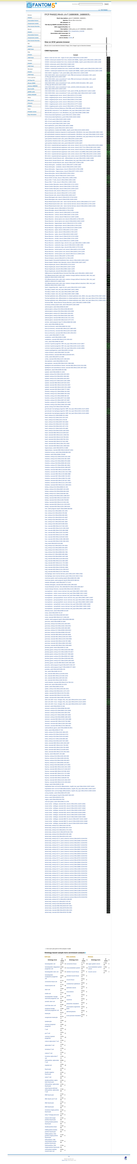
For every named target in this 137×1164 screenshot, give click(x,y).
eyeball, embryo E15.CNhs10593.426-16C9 (57, 378)
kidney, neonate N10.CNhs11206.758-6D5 (57, 500)
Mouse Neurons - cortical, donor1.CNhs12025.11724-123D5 (62, 212)
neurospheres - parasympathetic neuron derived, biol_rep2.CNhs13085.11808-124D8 (69, 600)
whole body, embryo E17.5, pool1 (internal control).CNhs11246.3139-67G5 (66, 895)
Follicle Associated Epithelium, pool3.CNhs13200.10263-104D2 (62, 117)
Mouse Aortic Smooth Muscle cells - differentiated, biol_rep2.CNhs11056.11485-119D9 (69, 160)
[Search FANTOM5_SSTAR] (91, 4)
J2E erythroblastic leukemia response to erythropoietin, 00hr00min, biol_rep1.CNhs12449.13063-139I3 (74, 132)
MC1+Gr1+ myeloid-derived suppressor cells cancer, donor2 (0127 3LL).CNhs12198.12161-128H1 (73, 147)
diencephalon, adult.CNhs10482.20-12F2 (56, 361)
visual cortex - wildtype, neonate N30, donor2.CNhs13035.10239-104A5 (65, 814)
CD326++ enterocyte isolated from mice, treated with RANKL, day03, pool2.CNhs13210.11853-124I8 (73, 70)
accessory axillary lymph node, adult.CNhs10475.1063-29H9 (62, 304)
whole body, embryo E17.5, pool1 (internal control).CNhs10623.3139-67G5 (66, 851)
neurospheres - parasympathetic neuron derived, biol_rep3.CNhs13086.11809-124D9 (69, 602)
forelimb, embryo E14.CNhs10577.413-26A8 (57, 398)
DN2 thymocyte (49, 1103)
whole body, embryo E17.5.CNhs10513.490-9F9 (58, 899)
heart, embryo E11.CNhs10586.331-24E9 (56, 415)
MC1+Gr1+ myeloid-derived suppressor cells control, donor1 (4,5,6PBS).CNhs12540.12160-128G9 (72, 151)
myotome (69, 999)
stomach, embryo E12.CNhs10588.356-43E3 (57, 708)
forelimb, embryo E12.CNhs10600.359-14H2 (57, 393)
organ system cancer (94, 963)
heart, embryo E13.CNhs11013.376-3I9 (56, 419)
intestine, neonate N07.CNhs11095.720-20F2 (57, 476)
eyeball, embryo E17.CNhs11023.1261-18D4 (57, 380)
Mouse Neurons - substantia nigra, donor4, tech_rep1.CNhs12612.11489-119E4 (67, 243)
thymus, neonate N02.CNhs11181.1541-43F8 (57, 767)
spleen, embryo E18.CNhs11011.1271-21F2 (57, 691)
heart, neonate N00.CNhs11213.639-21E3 (57, 432)
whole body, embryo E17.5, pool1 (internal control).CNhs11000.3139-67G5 (66, 869)
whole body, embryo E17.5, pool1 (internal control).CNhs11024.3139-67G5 (66, 871)
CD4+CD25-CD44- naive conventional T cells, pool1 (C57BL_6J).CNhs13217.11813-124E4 (70, 91)
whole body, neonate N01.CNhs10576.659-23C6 (58, 908)
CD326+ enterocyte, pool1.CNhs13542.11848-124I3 (59, 64)
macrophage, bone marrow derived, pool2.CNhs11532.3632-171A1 (64, 576)
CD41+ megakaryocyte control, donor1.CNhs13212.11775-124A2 (63, 101)
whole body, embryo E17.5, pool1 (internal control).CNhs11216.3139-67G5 (66, 892)
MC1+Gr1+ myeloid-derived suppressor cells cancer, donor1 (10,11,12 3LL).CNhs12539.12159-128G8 (74, 145)
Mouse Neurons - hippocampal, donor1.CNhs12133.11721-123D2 (63, 223)
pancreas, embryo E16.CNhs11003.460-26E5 (57, 628)
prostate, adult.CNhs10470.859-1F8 (55, 669)
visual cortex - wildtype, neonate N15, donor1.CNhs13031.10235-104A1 (65, 803)
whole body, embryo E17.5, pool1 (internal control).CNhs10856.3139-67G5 (66, 864)
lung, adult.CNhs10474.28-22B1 (54, 543)
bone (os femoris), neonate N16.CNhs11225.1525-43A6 (60, 330)
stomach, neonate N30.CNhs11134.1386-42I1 (58, 725)
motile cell (48, 993)
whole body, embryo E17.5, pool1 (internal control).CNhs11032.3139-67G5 (66, 873)
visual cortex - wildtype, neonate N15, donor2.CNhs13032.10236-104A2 (65, 806)
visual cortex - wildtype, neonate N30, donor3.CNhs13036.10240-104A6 (65, 816)
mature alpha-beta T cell (52, 1041)
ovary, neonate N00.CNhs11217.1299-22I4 (57, 617)
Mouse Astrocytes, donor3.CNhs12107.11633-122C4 (59, 175)
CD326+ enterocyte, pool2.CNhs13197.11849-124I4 (59, 66)
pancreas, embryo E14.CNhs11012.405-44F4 (57, 623)
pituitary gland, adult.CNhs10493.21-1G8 (56, 647)
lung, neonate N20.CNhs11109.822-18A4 (56, 567)
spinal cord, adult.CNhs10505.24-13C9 (56, 684)
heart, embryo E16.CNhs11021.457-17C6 (56, 426)
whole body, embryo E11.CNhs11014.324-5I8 (57, 825)
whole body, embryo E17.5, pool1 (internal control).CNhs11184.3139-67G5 (66, 888)
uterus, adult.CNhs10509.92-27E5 (54, 797)
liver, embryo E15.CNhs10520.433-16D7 (56, 517)
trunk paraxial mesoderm (73, 1015)
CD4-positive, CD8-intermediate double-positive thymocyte (51, 1141)
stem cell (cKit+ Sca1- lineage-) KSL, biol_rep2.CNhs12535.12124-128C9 (65, 701)
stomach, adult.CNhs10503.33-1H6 (55, 706)
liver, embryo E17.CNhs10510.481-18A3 (56, 521)
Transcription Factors (33, 20)
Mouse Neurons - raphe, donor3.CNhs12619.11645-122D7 (61, 234)
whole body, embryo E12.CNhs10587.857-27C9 (58, 827)
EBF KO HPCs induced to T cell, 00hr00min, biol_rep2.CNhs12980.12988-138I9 (67, 112)
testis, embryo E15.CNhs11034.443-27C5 (56, 734)
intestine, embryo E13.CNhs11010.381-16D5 (57, 458)
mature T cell (48, 1053)
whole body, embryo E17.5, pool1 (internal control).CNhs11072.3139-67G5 (66, 877)
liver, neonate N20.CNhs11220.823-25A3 (56, 537)
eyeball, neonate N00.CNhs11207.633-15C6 (57, 382)
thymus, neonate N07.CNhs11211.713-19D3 (57, 773)
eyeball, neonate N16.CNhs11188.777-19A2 (57, 389)
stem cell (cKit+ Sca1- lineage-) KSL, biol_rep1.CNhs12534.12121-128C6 (65, 699)
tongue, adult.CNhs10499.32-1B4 (54, 784)
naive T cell (48, 1077)
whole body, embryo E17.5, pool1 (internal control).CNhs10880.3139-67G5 (66, 866)
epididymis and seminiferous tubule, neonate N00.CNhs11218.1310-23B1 (65, 365)
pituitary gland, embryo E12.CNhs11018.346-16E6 (59, 649)
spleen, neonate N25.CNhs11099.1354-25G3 (57, 697)
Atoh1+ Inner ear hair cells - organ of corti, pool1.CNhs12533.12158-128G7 (66, 57)
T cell (46, 1029)
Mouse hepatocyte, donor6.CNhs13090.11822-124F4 (60, 269)
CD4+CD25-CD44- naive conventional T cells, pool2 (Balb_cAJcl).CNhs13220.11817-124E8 (70, 93)
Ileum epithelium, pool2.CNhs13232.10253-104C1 (59, 128)
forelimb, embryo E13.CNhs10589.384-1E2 (57, 396)
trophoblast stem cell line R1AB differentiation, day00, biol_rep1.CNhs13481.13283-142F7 (70, 788)
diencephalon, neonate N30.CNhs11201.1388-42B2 (59, 363)
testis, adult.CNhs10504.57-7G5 (54, 730)
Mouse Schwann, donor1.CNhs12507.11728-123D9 (59, 255)
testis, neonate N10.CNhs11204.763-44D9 (57, 747)
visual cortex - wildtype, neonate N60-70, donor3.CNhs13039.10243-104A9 (66, 823)
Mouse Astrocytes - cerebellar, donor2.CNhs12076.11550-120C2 (63, 166)
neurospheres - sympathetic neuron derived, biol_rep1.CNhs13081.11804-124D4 (67, 604)
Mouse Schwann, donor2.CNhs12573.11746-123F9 (59, 258)
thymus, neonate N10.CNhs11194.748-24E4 (57, 775)
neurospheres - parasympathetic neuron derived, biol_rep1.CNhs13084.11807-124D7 (69, 597)
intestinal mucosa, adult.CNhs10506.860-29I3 (58, 452)
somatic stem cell (50, 1001)
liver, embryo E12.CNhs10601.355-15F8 (56, 511)
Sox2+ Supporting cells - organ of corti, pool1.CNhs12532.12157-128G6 (65, 287)
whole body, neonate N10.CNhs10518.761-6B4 (58, 912)
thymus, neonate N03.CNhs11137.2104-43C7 (58, 769)
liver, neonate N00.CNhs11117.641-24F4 (56, 526)
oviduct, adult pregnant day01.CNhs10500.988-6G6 (59, 619)
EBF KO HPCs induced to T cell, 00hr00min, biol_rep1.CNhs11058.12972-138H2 (67, 110)
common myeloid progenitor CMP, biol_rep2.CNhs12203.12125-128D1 (64, 346)
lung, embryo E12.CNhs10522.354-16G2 (56, 545)
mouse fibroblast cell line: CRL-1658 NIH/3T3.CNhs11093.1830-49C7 (64, 586)
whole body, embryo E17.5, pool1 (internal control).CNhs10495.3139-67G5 (66, 840)
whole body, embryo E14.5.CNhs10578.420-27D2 (59, 832)
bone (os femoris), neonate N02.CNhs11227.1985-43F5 (60, 328)
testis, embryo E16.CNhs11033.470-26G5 (56, 736)
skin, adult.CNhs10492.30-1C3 (53, 671)
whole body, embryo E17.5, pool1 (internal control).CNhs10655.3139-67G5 (66, 856)
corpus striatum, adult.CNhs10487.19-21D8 (57, 352)
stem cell (47, 989)
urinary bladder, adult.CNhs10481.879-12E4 (57, 793)
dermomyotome (70, 1011)
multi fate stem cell (50, 1005)
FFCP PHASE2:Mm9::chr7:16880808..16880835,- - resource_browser (40, 4)
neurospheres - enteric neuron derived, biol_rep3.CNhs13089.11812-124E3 (66, 595)
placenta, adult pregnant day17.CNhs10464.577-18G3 (60, 667)
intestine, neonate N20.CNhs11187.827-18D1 (58, 480)
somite (68, 995)
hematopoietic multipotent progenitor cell (51, 976)
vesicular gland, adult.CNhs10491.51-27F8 (57, 801)
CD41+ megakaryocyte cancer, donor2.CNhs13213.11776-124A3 (63, 97)
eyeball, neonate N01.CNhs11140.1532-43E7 (57, 385)
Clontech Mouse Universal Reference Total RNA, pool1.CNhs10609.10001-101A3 (67, 108)
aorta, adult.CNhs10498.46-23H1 (54, 324)
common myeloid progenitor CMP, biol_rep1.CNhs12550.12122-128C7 (64, 343)
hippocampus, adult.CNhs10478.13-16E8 (56, 448)
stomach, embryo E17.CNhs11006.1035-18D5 (58, 715)
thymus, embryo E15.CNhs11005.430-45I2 (57, 758)
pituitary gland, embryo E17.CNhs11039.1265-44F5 (59, 660)
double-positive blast (51, 1126)
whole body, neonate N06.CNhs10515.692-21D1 (58, 910)
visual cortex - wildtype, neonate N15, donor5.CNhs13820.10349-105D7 (65, 810)
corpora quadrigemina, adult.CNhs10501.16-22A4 (59, 350)
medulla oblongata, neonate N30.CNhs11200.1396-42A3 (61, 584)
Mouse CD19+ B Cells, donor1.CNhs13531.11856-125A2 (61, 177)
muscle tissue (70, 979)
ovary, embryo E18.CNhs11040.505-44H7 (56, 615)
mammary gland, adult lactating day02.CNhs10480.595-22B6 (62, 578)
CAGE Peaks (31, 49)
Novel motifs (31, 88)
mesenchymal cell (50, 985)
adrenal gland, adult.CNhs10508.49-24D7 (56, 307)
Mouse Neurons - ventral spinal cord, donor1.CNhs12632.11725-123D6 (65, 249)
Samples (30, 17)
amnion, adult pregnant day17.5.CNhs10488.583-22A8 (60, 322)
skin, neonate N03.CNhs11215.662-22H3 (56, 675)
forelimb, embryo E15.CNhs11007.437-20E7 (57, 400)
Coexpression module (33, 23)
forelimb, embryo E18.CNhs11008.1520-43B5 (58, 404)
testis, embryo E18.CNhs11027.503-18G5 (56, 741)
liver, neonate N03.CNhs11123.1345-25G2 (57, 528)
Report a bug (64, 1160)
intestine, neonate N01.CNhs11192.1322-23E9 (58, 471)
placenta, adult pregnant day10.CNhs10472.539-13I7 (60, 665)
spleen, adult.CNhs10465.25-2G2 (54, 686)
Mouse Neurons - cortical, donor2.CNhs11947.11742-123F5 (61, 214)
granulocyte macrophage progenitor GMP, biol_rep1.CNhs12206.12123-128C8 (67, 408)
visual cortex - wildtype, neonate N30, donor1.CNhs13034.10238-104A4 (65, 812)
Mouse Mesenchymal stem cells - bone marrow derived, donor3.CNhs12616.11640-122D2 (70, 206)
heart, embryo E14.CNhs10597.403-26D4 (56, 422)
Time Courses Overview (34, 26)
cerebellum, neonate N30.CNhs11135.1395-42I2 (58, 339)
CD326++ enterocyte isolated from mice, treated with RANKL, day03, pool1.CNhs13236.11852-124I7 (73, 68)
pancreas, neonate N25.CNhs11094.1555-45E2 (58, 643)
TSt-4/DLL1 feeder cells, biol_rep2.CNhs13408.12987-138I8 (61, 291)
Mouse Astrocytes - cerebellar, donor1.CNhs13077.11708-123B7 (63, 164)
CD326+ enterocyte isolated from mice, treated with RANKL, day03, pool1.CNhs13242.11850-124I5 (73, 59)
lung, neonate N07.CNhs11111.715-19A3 (56, 563)
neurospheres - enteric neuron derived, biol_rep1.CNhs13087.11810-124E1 (66, 591)
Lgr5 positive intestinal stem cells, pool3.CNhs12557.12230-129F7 (63, 143)
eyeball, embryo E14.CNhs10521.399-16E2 (57, 376)
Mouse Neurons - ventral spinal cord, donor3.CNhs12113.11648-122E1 (65, 253)
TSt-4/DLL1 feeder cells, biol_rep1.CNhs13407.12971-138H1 (62, 289)
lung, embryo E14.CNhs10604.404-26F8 (56, 547)
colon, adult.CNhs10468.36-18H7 (54, 341)
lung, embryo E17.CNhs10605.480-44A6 (56, 554)
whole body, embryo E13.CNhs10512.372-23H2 (58, 830)
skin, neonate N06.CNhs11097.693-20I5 (56, 678)
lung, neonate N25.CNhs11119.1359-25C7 (57, 569)
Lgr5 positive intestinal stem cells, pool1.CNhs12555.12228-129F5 (63, 138)
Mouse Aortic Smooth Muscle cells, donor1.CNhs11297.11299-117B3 (64, 162)
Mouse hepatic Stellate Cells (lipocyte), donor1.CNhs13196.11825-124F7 (65, 262)
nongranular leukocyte (51, 1017)
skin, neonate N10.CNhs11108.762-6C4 (56, 680)
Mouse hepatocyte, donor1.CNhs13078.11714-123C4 (60, 264)
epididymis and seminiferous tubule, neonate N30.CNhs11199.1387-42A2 (65, 367)
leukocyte (47, 1013)
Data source (31, 100)
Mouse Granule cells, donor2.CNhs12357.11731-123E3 (60, 193)
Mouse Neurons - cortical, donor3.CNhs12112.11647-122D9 (62, 216)
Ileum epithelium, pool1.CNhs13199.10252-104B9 (59, 125)
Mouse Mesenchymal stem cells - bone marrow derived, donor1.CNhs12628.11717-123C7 (70, 201)
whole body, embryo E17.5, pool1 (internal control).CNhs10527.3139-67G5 (66, 845)
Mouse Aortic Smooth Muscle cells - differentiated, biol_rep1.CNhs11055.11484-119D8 (69, 158)
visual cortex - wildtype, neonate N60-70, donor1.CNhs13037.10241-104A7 (66, 819)
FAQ (69, 1156)
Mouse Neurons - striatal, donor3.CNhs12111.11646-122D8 (61, 240)
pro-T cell (47, 1033)
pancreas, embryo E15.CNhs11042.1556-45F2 (58, 626)
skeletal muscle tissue (72, 971)
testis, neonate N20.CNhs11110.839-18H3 (57, 749)
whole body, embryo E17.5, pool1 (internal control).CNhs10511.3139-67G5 (66, 842)
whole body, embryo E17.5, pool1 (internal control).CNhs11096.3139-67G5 (66, 882)
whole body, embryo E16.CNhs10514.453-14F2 (58, 836)
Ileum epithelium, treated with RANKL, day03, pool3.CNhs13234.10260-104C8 (67, 130)
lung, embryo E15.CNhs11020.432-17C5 (56, 550)
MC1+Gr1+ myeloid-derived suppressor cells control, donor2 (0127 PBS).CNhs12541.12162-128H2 (73, 154)
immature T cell (49, 1049)
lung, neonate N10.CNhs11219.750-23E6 (56, 565)
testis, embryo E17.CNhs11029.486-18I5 (56, 738)
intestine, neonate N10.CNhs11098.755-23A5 (58, 478)
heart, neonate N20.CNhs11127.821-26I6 (56, 441)
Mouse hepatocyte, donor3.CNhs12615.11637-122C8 (60, 266)
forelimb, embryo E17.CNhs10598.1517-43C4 (58, 402)
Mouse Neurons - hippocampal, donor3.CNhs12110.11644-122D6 (63, 227)
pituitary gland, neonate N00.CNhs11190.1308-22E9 (60, 662)
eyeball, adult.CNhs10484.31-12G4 (55, 372)
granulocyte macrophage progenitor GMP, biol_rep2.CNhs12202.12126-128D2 (67, 411)
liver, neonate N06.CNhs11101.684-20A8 (56, 530)
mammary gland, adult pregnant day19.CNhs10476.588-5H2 (62, 580)
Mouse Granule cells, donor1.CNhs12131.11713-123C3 (60, 190)
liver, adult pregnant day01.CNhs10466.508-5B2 (58, 508)
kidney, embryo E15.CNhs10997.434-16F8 (57, 489)
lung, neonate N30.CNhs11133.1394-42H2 (57, 571)
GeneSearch (75, 4)
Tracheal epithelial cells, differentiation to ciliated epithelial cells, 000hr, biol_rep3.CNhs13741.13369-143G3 (75, 300)
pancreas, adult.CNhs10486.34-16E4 (55, 621)
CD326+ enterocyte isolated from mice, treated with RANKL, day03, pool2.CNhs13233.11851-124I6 (73, 62)
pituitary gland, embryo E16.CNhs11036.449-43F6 (59, 658)
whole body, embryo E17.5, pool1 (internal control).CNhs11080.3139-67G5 (66, 879)
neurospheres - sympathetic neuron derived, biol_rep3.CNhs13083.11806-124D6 (67, 608)
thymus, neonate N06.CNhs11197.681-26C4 (57, 771)
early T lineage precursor (52, 1114)
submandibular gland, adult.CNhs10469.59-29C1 (58, 727)
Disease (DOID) (31, 83)
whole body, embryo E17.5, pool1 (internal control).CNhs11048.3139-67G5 (66, 875)
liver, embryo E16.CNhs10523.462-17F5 (56, 519)
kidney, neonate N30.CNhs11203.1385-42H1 (57, 506)
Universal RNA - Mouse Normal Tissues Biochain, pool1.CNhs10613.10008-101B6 (67, 302)
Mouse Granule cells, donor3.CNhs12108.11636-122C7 (60, 195)
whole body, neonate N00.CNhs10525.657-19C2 (58, 905)
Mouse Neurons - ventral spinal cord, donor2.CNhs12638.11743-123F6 (65, 251)
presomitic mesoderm (72, 1003)
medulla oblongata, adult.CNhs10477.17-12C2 (58, 582)
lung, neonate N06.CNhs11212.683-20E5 (56, 560)
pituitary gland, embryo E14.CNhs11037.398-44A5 (59, 654)
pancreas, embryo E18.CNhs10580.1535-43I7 (58, 632)
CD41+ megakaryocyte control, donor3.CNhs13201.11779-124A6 (63, 106)
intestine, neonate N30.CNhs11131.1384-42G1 (58, 485)
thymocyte (48, 1069)
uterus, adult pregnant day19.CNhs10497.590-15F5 (59, 795)
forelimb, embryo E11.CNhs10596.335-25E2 (57, 391)
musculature (70, 991)
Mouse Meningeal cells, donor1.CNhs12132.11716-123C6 (61, 197)
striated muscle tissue (72, 975)
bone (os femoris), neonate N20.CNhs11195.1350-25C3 (60, 333)
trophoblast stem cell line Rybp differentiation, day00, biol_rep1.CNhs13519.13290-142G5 (70, 790)
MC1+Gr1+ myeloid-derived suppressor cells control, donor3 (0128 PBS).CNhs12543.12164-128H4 (73, 156)
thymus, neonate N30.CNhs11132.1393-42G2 (58, 782)
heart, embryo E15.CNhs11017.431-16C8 (56, 424)
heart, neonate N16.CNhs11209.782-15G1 (57, 439)
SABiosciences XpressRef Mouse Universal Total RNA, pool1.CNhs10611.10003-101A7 (69, 273)
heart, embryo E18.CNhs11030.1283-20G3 (57, 430)
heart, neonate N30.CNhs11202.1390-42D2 (57, 445)
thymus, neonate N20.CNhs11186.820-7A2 (57, 777)
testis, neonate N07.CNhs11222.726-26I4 (56, 745)
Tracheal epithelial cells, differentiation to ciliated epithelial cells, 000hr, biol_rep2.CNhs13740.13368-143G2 (75, 298)
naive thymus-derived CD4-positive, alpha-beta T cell (52, 1090)
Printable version (32, 111)
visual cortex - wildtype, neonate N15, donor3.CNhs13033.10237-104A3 (65, 808)
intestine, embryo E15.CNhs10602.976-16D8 (57, 461)
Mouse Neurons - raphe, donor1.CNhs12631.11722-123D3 (61, 229)
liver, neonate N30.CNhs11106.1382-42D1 (57, 541)
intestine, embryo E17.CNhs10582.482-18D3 (57, 465)
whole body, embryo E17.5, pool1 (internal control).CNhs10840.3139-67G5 (66, 862)
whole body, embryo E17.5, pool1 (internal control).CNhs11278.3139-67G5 (66, 897)
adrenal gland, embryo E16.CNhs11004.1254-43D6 (59, 311)
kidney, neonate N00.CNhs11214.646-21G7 (57, 497)
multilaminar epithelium (73, 983)
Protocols (30, 103)
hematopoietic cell (50, 963)
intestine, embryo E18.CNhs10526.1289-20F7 (58, 467)
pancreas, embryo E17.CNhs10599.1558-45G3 (58, 630)
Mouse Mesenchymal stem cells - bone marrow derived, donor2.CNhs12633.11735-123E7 (70, 203)
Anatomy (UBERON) (33, 86)
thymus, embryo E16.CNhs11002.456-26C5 (57, 760)
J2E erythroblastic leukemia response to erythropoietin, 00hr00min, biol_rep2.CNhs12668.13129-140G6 (74, 134)
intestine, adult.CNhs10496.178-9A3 (55, 454)
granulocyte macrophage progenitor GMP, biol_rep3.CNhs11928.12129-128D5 (67, 413)
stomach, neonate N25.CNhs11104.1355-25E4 (58, 723)
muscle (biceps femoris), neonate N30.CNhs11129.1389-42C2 (62, 589)
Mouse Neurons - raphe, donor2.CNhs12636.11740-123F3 (61, 232)
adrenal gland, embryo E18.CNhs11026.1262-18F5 (59, 315)
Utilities (30, 106)
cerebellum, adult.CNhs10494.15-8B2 (55, 337)
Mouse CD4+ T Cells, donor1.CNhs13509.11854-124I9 (60, 180)
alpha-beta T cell (49, 1045)
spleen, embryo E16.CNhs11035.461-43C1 (57, 688)
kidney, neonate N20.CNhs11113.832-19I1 (57, 502)
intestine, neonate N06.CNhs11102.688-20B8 (58, 474)
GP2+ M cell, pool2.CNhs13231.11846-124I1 (57, 121)
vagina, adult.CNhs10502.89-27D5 (54, 799)
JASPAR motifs (31, 91)
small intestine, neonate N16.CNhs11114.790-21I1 (59, 682)
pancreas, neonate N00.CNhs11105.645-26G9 (58, 634)
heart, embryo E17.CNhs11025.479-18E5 (56, 428)
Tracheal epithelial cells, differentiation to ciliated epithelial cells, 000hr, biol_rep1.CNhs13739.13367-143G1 (75, 296)
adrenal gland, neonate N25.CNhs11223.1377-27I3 (59, 320)
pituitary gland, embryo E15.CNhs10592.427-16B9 (59, 656)
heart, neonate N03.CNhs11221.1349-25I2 (57, 435)
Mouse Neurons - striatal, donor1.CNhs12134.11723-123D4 (61, 236)
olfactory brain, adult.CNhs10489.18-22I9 (56, 610)
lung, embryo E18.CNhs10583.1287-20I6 (56, 556)
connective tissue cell (51, 981)
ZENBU (70, 37)
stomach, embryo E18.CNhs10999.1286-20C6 (58, 717)
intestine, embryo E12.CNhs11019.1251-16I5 (57, 456)
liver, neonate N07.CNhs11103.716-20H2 (56, 532)
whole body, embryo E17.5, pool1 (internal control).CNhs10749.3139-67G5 (66, 860)
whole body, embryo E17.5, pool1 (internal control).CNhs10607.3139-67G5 (66, 849)
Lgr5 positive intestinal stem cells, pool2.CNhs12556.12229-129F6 (63, 140)
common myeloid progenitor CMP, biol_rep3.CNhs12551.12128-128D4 (64, 348)
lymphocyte (48, 1021)
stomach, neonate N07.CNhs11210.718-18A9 (57, 721)
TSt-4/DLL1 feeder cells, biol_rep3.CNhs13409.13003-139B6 (62, 293)
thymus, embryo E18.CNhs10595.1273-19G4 (57, 764)
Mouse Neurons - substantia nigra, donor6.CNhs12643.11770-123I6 (64, 247)
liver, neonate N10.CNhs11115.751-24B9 (56, 534)
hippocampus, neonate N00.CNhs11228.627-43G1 (59, 450)
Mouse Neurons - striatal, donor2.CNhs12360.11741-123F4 (61, 238)
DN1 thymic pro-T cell (51, 1099)
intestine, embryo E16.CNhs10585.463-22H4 (57, 463)
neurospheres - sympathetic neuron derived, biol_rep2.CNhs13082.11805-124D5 (67, 606)
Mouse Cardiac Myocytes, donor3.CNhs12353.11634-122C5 (61, 188)
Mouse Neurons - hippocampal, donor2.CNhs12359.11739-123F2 (63, 225)
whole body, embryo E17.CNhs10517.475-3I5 (57, 901)
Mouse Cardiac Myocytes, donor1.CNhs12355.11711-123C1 (61, 184)
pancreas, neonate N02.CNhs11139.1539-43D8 (58, 639)
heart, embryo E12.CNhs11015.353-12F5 (56, 417)
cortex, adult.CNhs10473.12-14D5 (54, 356)
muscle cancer (92, 971)
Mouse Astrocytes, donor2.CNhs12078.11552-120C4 (59, 173)
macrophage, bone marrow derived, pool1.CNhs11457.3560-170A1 (64, 573)
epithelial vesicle (71, 987)
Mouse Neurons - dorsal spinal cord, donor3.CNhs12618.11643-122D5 (64, 221)
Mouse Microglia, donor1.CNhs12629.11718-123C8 (59, 208)
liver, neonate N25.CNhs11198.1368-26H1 (57, 539)
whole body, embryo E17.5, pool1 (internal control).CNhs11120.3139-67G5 (66, 884)
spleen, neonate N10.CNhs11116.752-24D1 (57, 693)
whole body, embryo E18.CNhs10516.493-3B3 (58, 903)
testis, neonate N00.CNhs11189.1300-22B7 (57, 743)
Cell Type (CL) (31, 80)
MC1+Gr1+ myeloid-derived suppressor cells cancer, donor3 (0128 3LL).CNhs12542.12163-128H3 (73, 149)
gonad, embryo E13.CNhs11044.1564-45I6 (57, 406)
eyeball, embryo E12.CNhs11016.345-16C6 (57, 374)
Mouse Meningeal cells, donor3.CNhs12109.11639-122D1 (61, 199)
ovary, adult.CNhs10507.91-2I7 (53, 612)
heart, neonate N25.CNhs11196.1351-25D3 (57, 443)
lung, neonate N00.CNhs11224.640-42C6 (56, 558)
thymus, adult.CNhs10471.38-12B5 (55, 754)
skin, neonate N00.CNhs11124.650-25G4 (56, 673)
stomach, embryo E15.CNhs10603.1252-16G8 (58, 710)
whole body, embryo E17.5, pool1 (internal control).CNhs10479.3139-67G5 (66, 838)
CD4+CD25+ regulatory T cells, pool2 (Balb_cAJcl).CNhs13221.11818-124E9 (66, 73)
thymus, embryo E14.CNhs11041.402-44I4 (57, 756)
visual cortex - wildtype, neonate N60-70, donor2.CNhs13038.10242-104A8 (66, 821)
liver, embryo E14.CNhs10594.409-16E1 (56, 515)
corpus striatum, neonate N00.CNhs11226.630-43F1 (59, 354)
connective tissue (71, 963)
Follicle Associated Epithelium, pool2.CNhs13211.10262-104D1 (62, 114)
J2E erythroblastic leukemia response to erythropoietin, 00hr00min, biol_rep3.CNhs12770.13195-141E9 (74, 136)
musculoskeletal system (73, 968)
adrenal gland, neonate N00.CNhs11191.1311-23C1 (59, 317)
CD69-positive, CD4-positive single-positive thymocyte (51, 1135)
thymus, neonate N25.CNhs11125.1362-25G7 (58, 780)
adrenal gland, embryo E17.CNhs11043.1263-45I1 (59, 313)
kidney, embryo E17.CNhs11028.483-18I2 (56, 493)
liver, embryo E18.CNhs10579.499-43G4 (56, 523)
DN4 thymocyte (49, 1095)
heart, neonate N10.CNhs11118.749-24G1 (57, 437)
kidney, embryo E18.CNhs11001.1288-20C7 (57, 495)
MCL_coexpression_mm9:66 (76, 31)
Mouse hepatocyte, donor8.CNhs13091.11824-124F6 (60, 271)
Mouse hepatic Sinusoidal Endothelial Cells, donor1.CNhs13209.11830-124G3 (67, 260)
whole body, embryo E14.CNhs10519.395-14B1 (58, 834)
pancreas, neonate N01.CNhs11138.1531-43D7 (58, 636)
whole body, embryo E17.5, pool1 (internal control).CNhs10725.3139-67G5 (66, 858)
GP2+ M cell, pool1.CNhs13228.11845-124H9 (58, 119)
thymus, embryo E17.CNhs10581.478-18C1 (57, 762)
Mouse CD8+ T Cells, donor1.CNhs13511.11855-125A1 (60, 182)
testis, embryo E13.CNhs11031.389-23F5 (56, 732)
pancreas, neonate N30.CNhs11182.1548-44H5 (58, 645)
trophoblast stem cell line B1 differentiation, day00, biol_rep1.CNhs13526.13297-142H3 (69, 786)
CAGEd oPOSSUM (32, 94)
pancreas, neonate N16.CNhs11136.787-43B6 (58, 641)
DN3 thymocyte (49, 1106)
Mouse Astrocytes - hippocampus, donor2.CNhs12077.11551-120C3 (64, 171)
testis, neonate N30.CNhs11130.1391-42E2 (57, 751)
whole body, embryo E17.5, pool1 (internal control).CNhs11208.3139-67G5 (66, 890)
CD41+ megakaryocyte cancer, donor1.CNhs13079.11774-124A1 (63, 95)
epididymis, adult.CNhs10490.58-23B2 (56, 369)
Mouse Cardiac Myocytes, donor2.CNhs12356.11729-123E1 (61, 186)
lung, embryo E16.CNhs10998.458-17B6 (56, 552)
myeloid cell (48, 1065)
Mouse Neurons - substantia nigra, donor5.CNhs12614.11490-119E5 (64, 245)
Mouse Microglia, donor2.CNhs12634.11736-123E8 (59, 210)
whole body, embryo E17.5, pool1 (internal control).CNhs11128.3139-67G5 (66, 886)
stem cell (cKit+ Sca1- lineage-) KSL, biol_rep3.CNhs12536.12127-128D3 (65, 704)
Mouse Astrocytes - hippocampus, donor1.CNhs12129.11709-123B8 (64, 169)
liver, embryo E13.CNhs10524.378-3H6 (56, 513)
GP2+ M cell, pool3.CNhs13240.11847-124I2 (57, 123)
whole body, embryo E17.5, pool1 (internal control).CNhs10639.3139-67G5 (66, 853)
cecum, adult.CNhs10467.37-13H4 (54, 335)
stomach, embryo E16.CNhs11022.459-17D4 (57, 712)
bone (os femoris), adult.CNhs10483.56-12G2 (58, 326)
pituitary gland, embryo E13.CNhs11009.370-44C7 (59, 652)
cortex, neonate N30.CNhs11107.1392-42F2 (57, 359)
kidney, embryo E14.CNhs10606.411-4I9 (56, 487)
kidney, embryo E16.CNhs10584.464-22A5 (57, 491)
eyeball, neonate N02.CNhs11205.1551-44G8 (58, 387)
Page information (32, 114)
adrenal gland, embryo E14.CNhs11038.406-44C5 (59, 309)
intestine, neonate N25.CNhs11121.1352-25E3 (58, 482)
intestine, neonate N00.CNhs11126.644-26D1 (58, 469)
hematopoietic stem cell (51, 971)
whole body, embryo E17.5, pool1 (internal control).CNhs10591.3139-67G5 (66, 847)
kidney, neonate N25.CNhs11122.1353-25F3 (57, 504)
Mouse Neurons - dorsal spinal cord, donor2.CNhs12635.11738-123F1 (64, 219)
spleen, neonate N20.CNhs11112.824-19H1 (57, 695)
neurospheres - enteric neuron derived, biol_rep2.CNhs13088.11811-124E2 (66, 593)
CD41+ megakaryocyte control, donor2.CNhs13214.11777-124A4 (63, 104)
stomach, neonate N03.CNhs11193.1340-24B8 (58, 719)
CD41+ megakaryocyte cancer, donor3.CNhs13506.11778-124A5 (63, 99)
